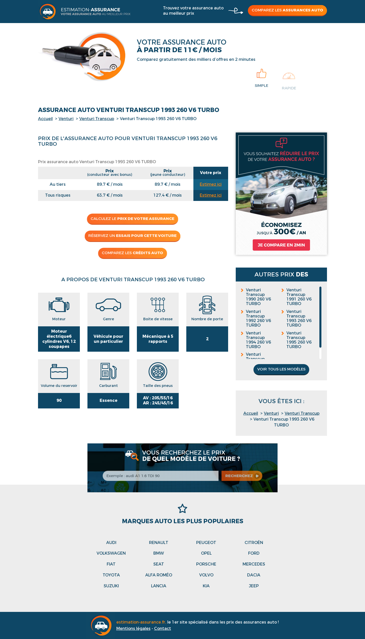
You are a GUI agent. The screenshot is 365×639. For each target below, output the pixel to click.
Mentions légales (133, 628)
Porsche (206, 564)
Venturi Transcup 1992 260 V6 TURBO (258, 318)
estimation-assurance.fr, (141, 622)
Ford (254, 553)
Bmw (158, 553)
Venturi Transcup (96, 118)
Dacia (253, 575)
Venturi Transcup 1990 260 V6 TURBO (258, 297)
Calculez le (130, 218)
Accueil (45, 118)
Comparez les (287, 10)
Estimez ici (211, 184)
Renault (158, 542)
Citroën (254, 542)
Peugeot (206, 542)
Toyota (111, 575)
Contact (162, 628)
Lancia (158, 586)
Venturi (66, 118)
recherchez (243, 475)
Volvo (206, 575)
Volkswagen (111, 553)
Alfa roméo (158, 575)
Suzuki (111, 586)
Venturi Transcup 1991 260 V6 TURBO (299, 297)
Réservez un (130, 235)
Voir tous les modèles (281, 369)
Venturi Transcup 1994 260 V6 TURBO (258, 340)
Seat (158, 564)
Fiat (111, 564)
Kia (206, 586)
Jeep (254, 586)
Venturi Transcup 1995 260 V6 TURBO (299, 340)
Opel (206, 553)
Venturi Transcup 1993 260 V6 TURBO (299, 318)
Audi (111, 542)
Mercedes (254, 564)
